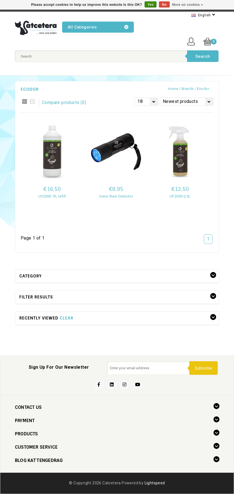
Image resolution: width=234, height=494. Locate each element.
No (164, 5)
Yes (151, 5)
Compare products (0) (64, 102)
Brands (187, 89)
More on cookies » (187, 5)
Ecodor (203, 89)
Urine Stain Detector (116, 196)
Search (202, 56)
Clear (66, 318)
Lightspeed (155, 483)
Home (173, 89)
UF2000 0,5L (180, 196)
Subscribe (203, 368)
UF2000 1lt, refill (52, 196)
